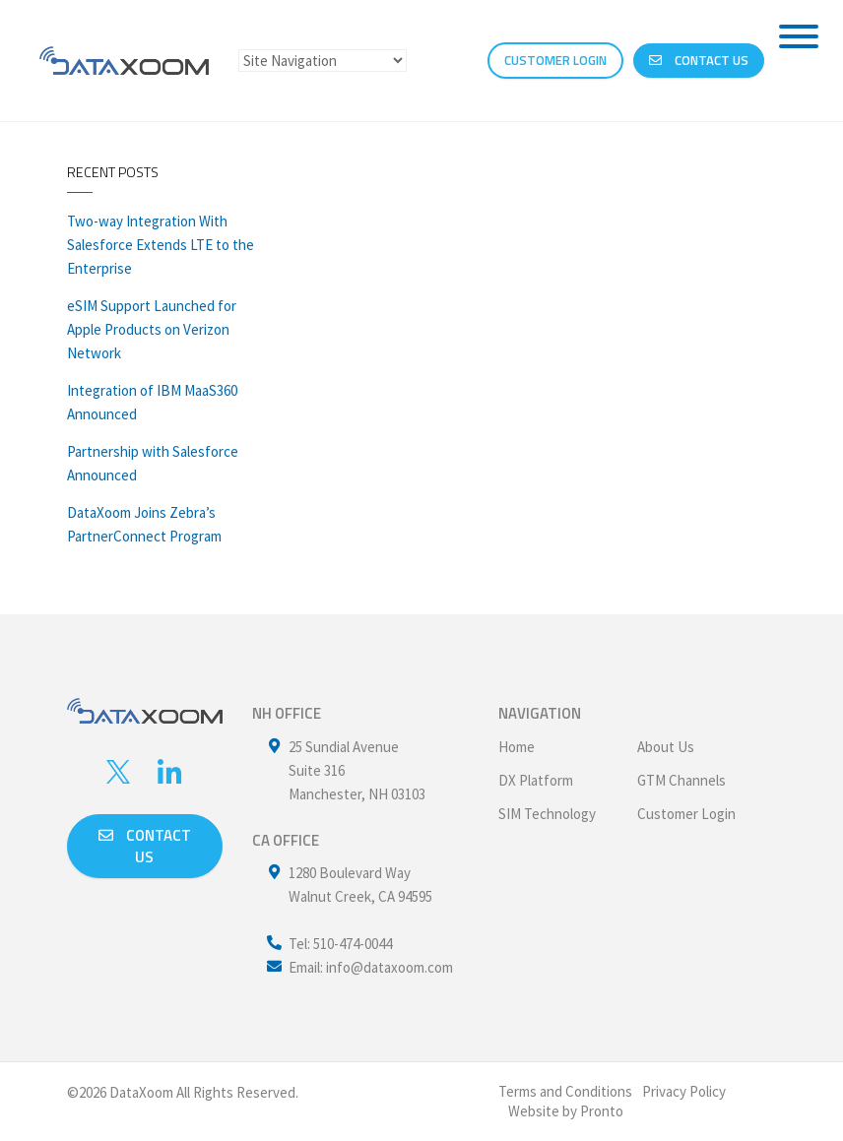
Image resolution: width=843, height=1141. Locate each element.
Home (516, 746)
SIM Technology (547, 813)
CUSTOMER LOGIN (555, 60)
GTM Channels (681, 780)
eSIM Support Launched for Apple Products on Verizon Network (151, 329)
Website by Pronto (565, 1111)
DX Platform (535, 780)
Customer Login (686, 813)
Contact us (144, 845)
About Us (665, 746)
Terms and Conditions (565, 1091)
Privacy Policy (684, 1091)
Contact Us (698, 60)
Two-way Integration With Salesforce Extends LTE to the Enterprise (160, 245)
